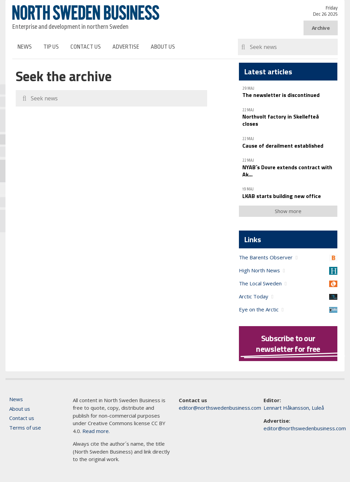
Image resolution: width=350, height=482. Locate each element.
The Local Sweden (260, 283)
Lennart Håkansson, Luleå (294, 407)
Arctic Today (253, 296)
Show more (288, 211)
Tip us (51, 47)
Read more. (96, 431)
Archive (321, 27)
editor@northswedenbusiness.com (220, 407)
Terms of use (25, 427)
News (24, 47)
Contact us (85, 47)
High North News (259, 270)
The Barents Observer (266, 257)
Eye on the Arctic (259, 309)
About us (163, 47)
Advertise (125, 47)
